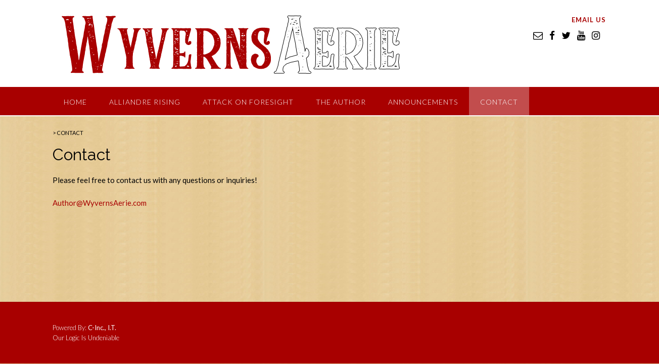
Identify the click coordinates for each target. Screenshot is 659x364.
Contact (499, 102)
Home (75, 102)
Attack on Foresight (248, 102)
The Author (341, 102)
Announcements (423, 102)
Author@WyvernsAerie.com (100, 202)
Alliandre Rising (144, 102)
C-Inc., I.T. (102, 328)
